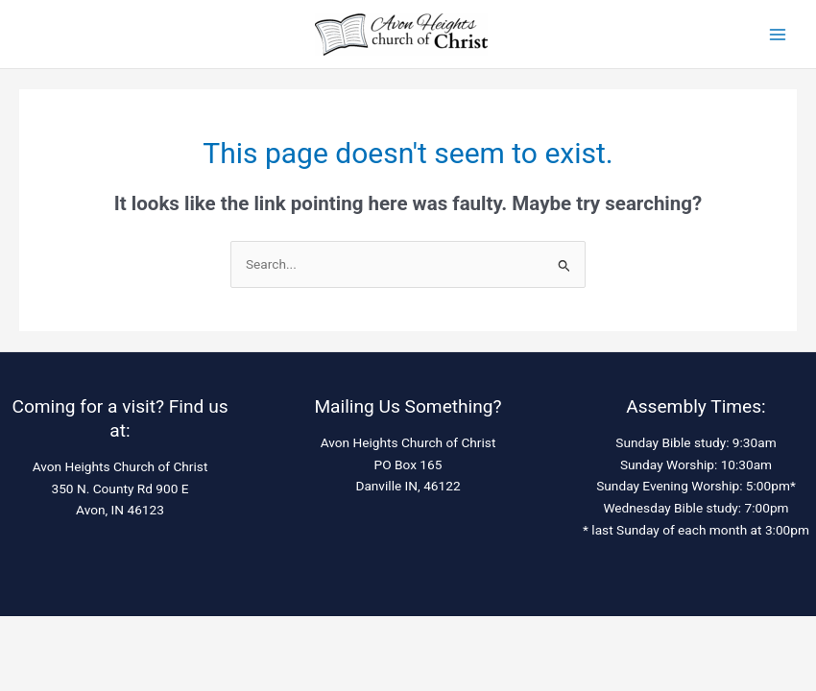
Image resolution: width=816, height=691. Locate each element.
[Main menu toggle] (778, 34)
